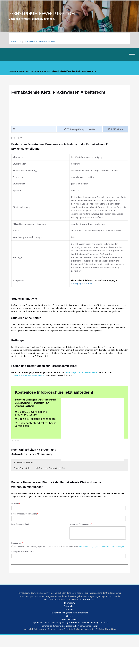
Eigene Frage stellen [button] (46, 473)
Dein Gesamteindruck (20, 531)
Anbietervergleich (48, 41)
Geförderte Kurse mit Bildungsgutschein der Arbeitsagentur (69, 638)
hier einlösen (89, 611)
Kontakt (69, 621)
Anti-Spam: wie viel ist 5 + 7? (24, 562)
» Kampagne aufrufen (81, 284)
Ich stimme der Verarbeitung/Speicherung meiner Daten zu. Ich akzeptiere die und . (59, 555)
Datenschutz (17, 550)
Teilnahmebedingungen (93, 554)
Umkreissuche (31, 41)
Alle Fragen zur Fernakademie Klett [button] (74, 473)
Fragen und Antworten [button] (23, 473)
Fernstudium (26, 72)
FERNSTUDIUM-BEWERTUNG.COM (43, 13)
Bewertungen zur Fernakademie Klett (87, 380)
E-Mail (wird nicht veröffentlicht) (25, 520)
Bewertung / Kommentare (82, 531)
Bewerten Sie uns (69, 631)
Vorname (16, 510)
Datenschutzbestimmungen (26, 557)
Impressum (69, 614)
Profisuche (16, 41)
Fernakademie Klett (43, 72)
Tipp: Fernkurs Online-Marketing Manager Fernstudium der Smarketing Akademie (69, 634)
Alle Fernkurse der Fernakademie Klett (29, 383)
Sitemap (69, 628)
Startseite (14, 72)
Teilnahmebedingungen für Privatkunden (69, 624)
